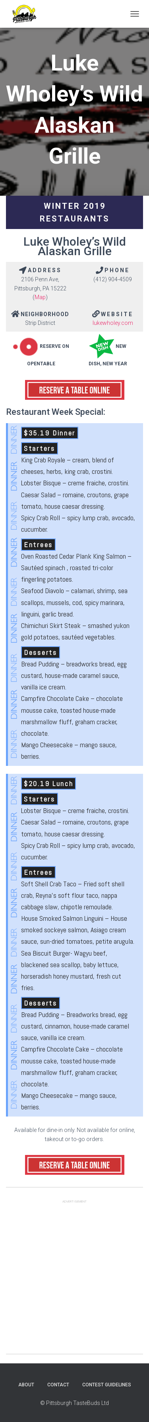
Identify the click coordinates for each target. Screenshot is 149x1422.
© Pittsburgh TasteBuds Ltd (74, 1403)
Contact (58, 1385)
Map (40, 297)
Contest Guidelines (106, 1385)
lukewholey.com (113, 323)
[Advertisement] (74, 1279)
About (26, 1385)
